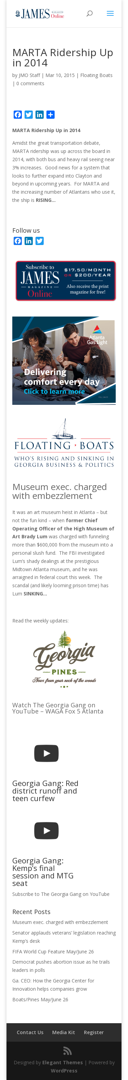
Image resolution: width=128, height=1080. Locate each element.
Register (94, 1032)
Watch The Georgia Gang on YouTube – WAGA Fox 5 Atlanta (57, 708)
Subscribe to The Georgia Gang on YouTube (61, 894)
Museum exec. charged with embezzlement (59, 491)
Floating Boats (96, 75)
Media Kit (63, 1032)
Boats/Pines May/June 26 (40, 999)
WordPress (64, 1070)
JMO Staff (29, 75)
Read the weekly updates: (40, 620)
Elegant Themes (62, 1062)
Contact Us (30, 1032)
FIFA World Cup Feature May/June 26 (53, 951)
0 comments (30, 83)
